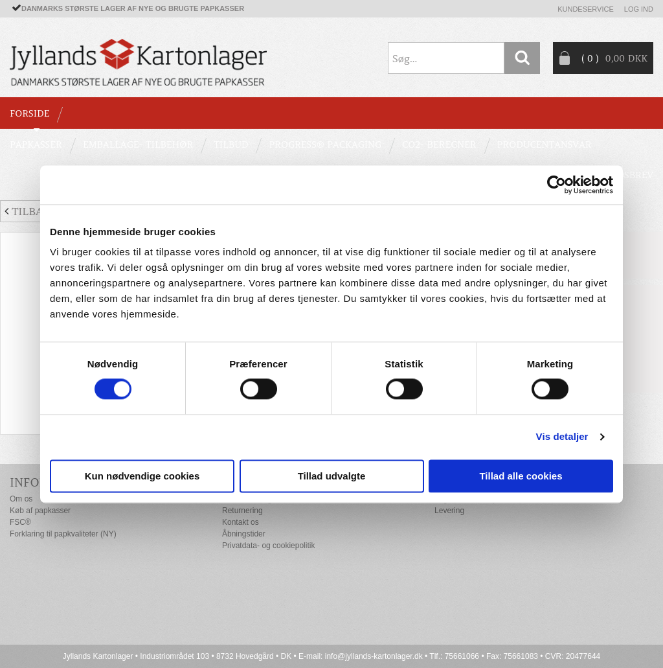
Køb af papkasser (40, 510)
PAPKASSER (36, 144)
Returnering (242, 510)
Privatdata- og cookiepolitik (268, 545)
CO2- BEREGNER (439, 144)
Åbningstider (243, 533)
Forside (29, 113)
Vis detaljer (562, 437)
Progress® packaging (325, 144)
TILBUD (231, 144)
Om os (21, 498)
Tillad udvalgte (332, 475)
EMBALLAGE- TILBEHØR (138, 144)
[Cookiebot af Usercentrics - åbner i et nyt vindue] (556, 184)
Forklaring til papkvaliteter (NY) (63, 533)
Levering (449, 510)
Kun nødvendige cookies (142, 475)
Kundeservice (585, 9)
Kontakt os (240, 522)
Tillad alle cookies (520, 475)
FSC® (20, 522)
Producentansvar (544, 144)
